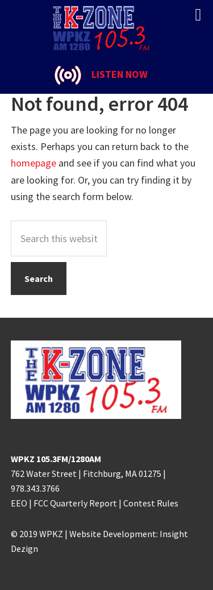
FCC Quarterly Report (75, 503)
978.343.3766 (35, 488)
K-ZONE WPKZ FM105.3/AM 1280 (107, 28)
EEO (19, 503)
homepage (33, 162)
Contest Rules (150, 503)
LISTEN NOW (119, 74)
